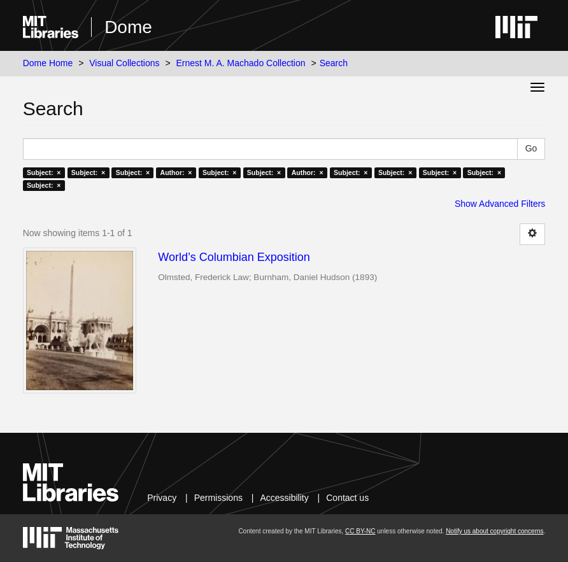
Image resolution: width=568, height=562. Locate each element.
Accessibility (284, 498)
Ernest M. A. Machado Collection (240, 63)
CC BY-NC (360, 531)
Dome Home (48, 63)
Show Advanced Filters (500, 204)
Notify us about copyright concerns (494, 531)
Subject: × (43, 172)
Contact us (347, 498)
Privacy (161, 498)
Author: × (176, 172)
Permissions (218, 498)
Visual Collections (124, 63)
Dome (128, 27)
